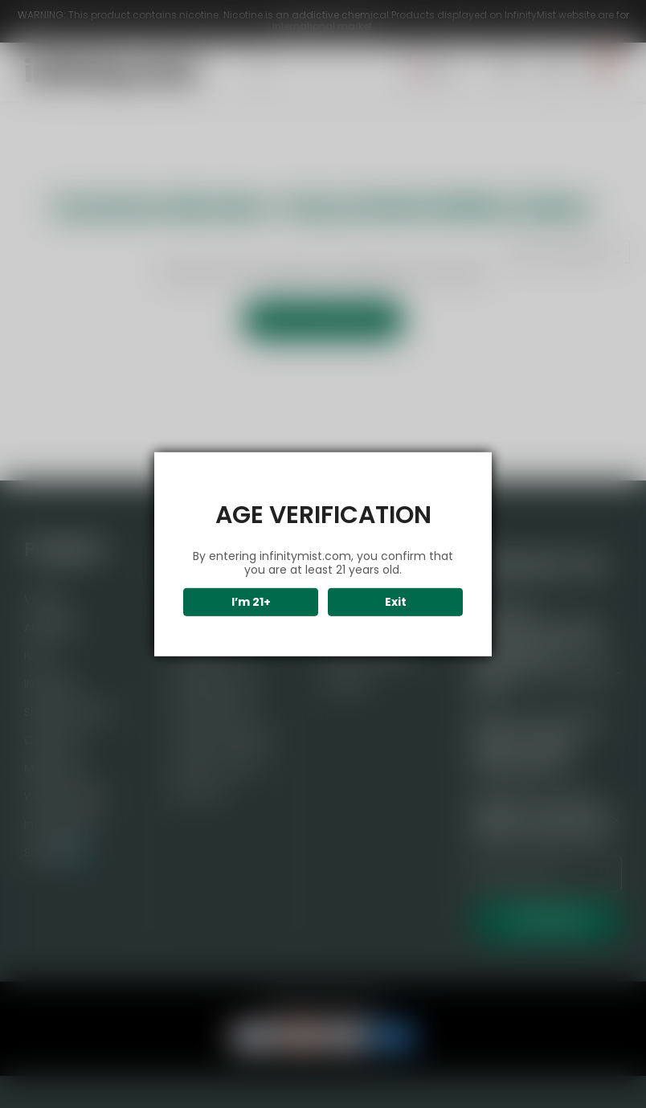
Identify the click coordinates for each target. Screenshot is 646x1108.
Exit (396, 602)
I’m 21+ (251, 602)
